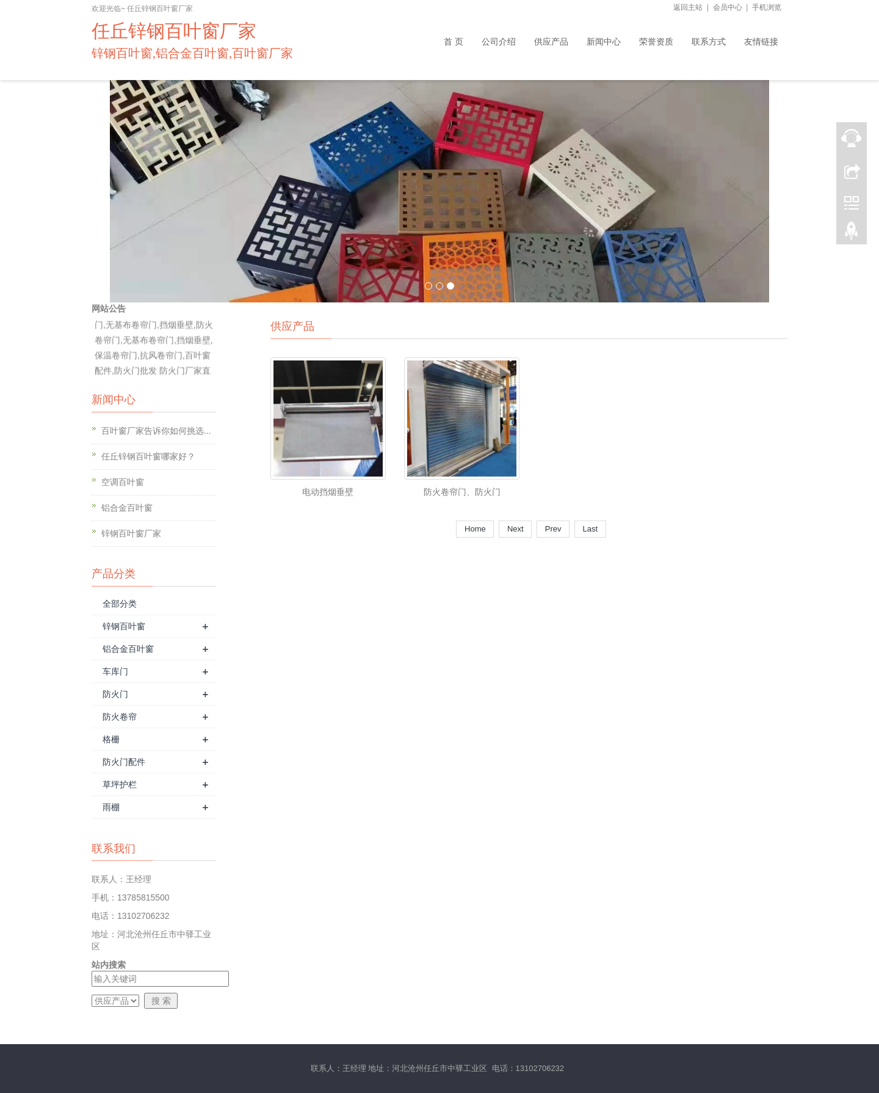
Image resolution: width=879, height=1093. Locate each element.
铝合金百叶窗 (127, 508)
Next (515, 528)
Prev (553, 528)
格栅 (111, 739)
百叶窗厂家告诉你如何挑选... (156, 431)
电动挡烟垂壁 (327, 492)
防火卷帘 (120, 717)
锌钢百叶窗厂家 (131, 533)
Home (475, 528)
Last (590, 528)
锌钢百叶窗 (124, 626)
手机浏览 (766, 7)
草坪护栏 (120, 784)
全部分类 (120, 604)
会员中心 (727, 7)
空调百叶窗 (122, 482)
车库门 (115, 671)
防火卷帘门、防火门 (462, 492)
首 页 (453, 41)
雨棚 (111, 807)
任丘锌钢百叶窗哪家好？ (148, 456)
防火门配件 (124, 762)
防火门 (115, 694)
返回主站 (688, 7)
